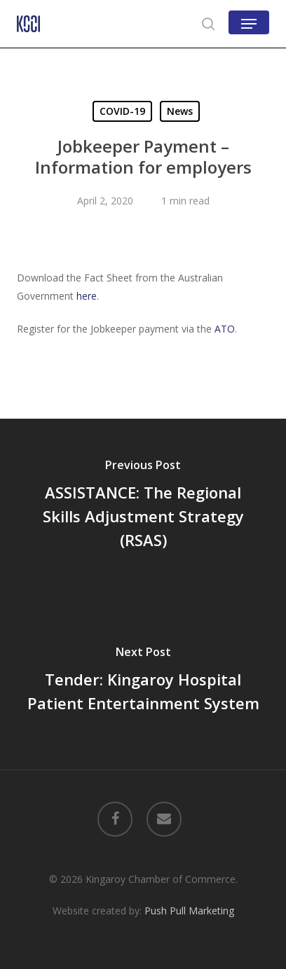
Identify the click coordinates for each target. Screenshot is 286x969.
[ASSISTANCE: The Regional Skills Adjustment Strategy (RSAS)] (143, 506)
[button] (249, 24)
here (86, 295)
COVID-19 (122, 111)
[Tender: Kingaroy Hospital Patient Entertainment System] (143, 681)
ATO (224, 328)
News (180, 111)
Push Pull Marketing (189, 910)
